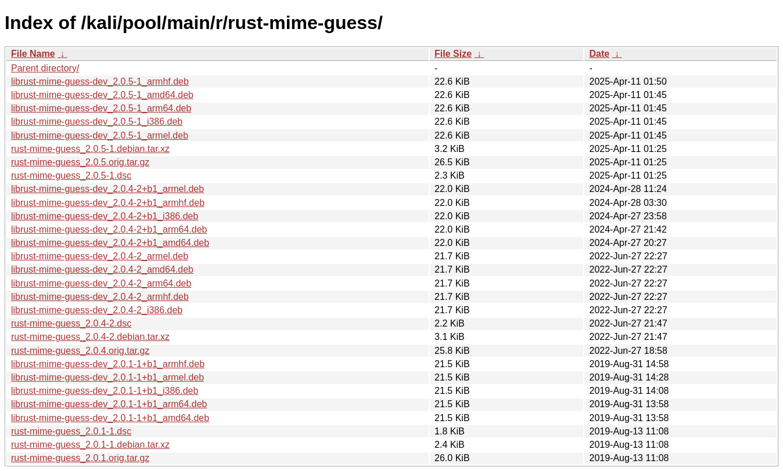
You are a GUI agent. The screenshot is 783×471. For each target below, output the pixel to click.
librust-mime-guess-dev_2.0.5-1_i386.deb (96, 121)
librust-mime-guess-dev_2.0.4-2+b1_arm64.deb (109, 229)
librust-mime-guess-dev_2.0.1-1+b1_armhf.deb (107, 364)
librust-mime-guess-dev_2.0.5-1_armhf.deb (100, 81)
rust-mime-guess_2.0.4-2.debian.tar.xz (90, 337)
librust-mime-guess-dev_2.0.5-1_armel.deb (99, 135)
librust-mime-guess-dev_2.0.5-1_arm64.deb (101, 108)
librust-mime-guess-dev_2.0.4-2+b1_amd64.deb (110, 243)
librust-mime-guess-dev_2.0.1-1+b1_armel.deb (107, 377)
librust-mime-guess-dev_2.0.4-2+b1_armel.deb (107, 189)
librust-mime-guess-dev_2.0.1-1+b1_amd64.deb (110, 418)
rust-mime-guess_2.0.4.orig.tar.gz (80, 351)
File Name (33, 54)
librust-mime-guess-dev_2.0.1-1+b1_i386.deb (104, 391)
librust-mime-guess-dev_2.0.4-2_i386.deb (96, 310)
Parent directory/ (45, 68)
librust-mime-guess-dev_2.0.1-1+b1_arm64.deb (109, 404)
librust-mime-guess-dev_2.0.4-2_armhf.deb (100, 297)
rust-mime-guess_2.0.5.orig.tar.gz (80, 162)
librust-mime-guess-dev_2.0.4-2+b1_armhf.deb (107, 203)
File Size (453, 54)
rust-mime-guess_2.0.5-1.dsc (71, 175)
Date (599, 54)
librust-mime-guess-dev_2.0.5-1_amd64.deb (102, 95)
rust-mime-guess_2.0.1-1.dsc (71, 431)
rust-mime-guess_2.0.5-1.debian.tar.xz (90, 149)
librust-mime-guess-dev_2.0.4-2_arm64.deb (101, 283)
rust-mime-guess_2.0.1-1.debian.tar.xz (90, 445)
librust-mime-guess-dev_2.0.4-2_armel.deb (99, 256)
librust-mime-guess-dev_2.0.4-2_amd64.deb (102, 269)
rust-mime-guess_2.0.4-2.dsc (71, 323)
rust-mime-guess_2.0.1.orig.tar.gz (80, 458)
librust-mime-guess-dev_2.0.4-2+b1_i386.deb (104, 216)
